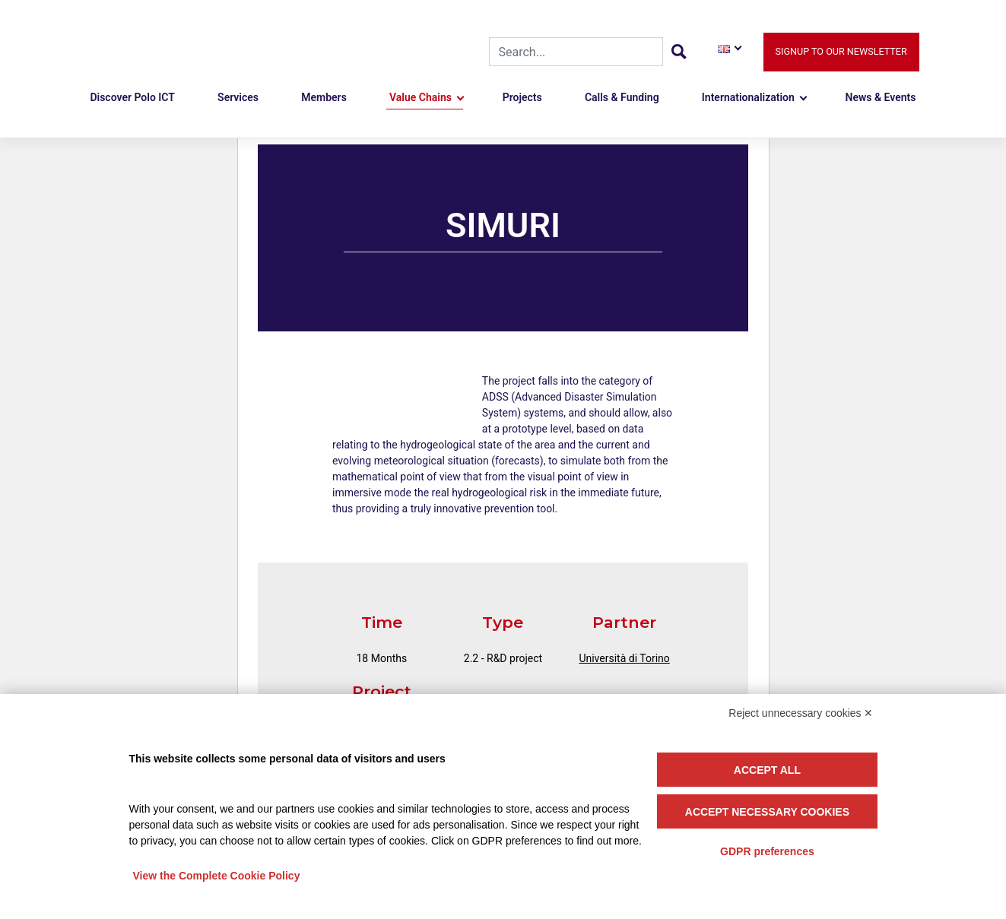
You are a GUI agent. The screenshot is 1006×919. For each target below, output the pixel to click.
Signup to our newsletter (841, 51)
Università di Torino (624, 658)
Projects (522, 97)
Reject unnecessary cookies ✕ (800, 713)
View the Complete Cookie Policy (216, 876)
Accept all (767, 770)
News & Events (881, 97)
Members (324, 97)
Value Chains (420, 97)
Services (238, 97)
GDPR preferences (767, 851)
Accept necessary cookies (767, 812)
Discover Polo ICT (132, 97)
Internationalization (748, 97)
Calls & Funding (622, 97)
